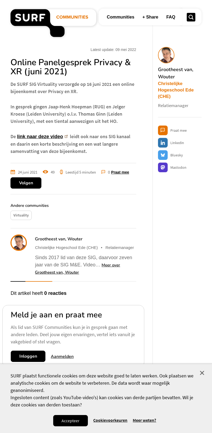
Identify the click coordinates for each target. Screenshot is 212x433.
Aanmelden (62, 356)
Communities (120, 16)
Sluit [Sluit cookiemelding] (202, 373)
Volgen (26, 183)
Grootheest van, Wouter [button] (58, 239)
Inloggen (28, 356)
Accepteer (71, 420)
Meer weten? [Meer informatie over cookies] (144, 420)
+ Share (150, 16)
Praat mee (120, 172)
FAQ (170, 16)
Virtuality (21, 215)
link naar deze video (43, 136)
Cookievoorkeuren (110, 420)
